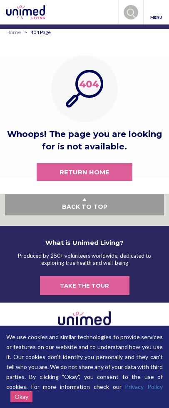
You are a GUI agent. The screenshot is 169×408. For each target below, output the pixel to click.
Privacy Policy (144, 386)
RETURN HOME (84, 172)
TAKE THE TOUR (84, 285)
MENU (156, 13)
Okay (21, 396)
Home (13, 32)
